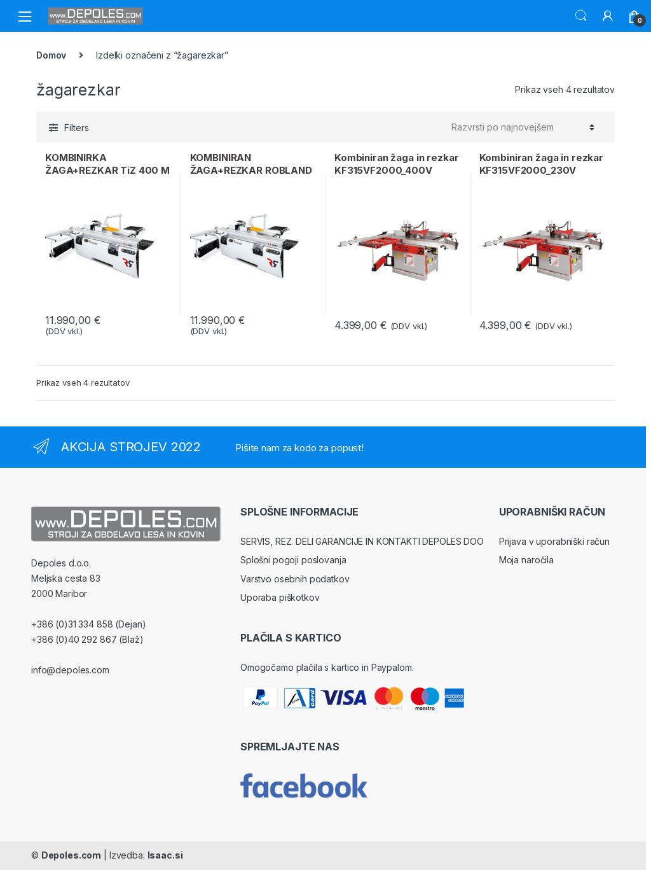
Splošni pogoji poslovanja (293, 559)
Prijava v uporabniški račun (554, 541)
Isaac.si (165, 855)
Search (581, 16)
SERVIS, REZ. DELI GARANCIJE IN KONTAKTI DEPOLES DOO (362, 541)
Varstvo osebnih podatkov (295, 578)
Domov (51, 55)
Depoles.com (71, 855)
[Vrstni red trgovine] (523, 127)
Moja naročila (526, 559)
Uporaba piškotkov (280, 597)
